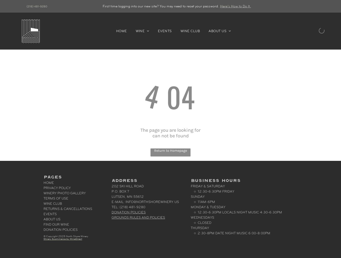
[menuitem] (121, 31)
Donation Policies (60, 230)
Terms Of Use (55, 198)
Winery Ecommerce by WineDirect (62, 238)
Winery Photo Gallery (64, 193)
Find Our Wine (56, 224)
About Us (51, 219)
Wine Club (52, 203)
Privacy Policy (57, 188)
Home (48, 183)
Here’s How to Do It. (235, 6)
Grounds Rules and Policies (138, 217)
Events (50, 214)
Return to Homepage (170, 150)
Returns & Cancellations (67, 209)
